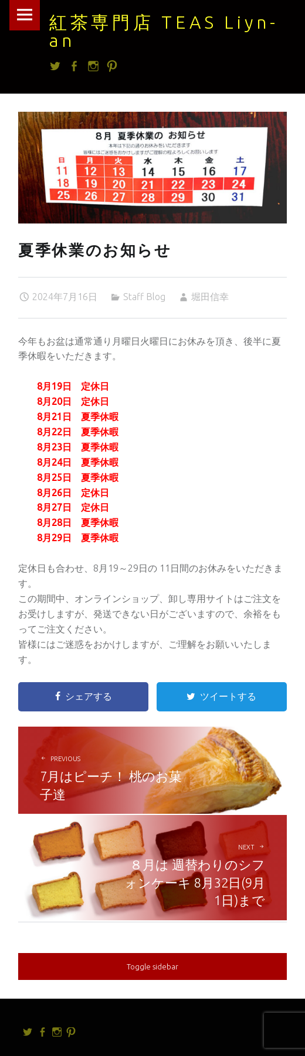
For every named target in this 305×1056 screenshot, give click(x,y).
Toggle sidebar (152, 966)
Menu (24, 15)
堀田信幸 (210, 296)
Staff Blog (144, 296)
